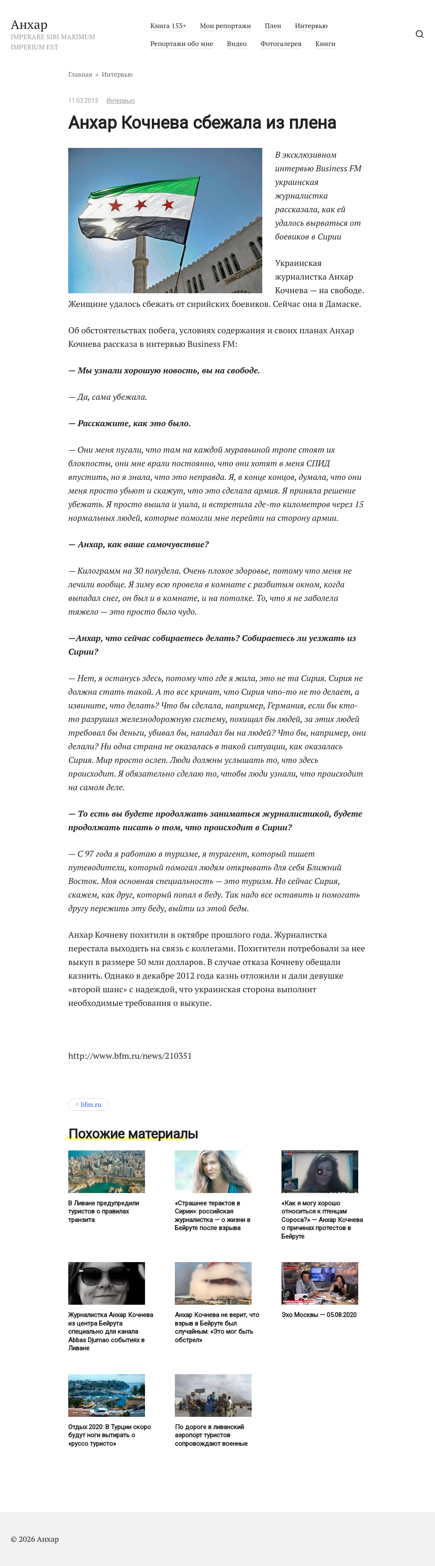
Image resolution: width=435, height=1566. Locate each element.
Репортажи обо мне (182, 43)
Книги (325, 43)
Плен (273, 25)
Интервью (311, 25)
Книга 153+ (168, 25)
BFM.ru (91, 1104)
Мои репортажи (225, 25)
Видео (236, 43)
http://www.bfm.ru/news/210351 (130, 1055)
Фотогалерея (281, 43)
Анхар (29, 24)
